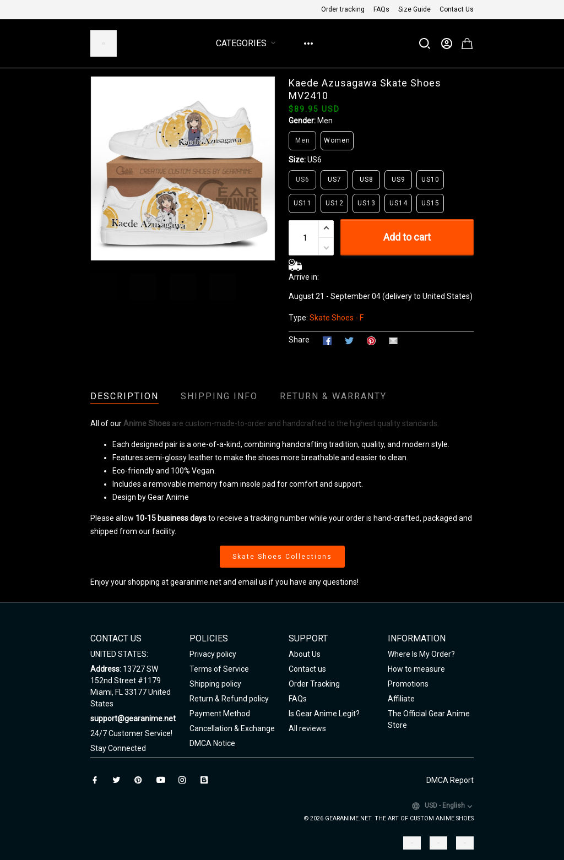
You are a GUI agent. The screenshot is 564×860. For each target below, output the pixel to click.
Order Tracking (314, 683)
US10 (430, 179)
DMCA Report (450, 780)
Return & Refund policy (229, 698)
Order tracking (343, 9)
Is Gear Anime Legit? (324, 713)
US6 (314, 159)
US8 (366, 179)
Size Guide (414, 9)
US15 (430, 203)
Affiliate (401, 698)
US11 (303, 203)
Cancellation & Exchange (232, 728)
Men (325, 120)
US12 (335, 203)
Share (299, 339)
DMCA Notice (212, 743)
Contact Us (457, 9)
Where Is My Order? (421, 654)
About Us (305, 654)
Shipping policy (215, 683)
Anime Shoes (146, 423)
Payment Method (219, 713)
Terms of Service (219, 669)
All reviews (307, 728)
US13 (366, 203)
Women (337, 140)
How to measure (416, 669)
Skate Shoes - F (337, 317)
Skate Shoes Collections (282, 556)
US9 (398, 179)
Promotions (408, 683)
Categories (248, 43)
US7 (334, 179)
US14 (398, 203)
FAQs (381, 9)
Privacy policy (212, 654)
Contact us (307, 669)
